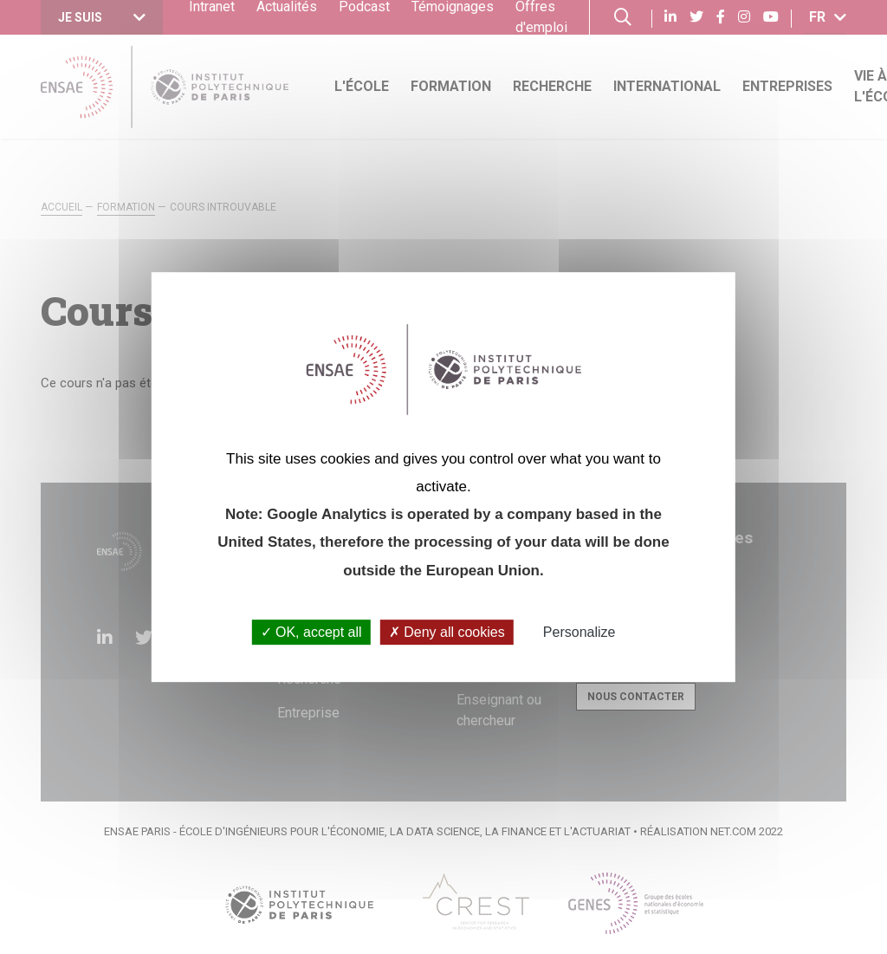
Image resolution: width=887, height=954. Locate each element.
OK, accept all (311, 632)
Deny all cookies (447, 632)
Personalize (579, 632)
